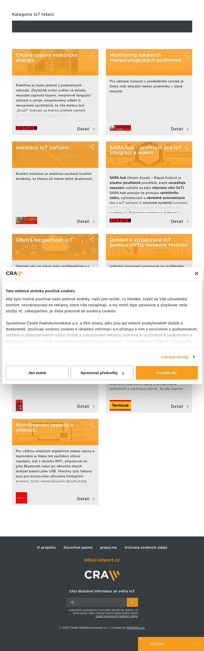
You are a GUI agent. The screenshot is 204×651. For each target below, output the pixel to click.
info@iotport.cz (102, 560)
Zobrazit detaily (175, 357)
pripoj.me (108, 547)
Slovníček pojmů (78, 547)
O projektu (46, 547)
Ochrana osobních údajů (145, 547)
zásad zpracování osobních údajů (117, 616)
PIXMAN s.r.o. (136, 627)
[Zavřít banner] (196, 273)
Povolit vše (167, 373)
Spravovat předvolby (102, 373)
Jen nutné (37, 373)
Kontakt (157, 644)
